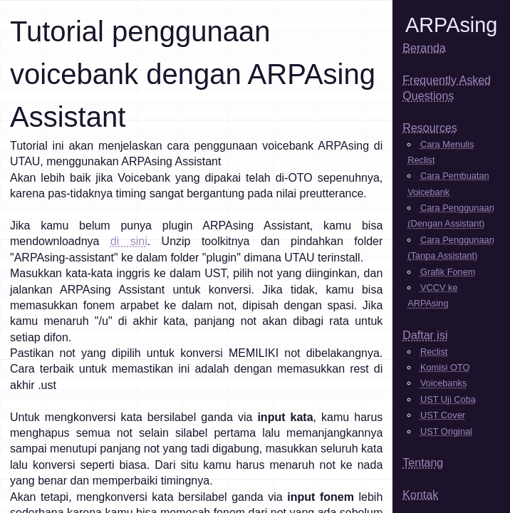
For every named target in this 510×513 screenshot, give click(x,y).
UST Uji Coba (448, 399)
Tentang (422, 463)
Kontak (420, 495)
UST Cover (442, 415)
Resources (429, 128)
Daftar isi (424, 335)
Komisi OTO (444, 367)
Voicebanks (443, 383)
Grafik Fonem (448, 271)
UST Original (446, 431)
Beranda (424, 48)
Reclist (433, 351)
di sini (128, 241)
